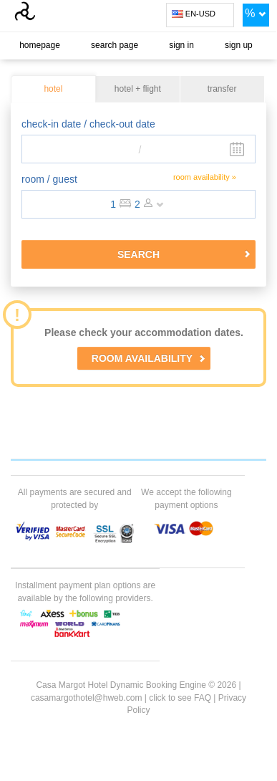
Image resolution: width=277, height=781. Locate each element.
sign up (239, 45)
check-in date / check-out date (88, 124)
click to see (180, 698)
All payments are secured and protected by (75, 498)
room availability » (204, 177)
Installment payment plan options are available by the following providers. (85, 591)
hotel (53, 89)
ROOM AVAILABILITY (148, 358)
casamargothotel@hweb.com (86, 698)
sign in (181, 45)
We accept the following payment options (186, 498)
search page (114, 45)
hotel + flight (138, 89)
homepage (39, 45)
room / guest (49, 179)
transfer (222, 89)
